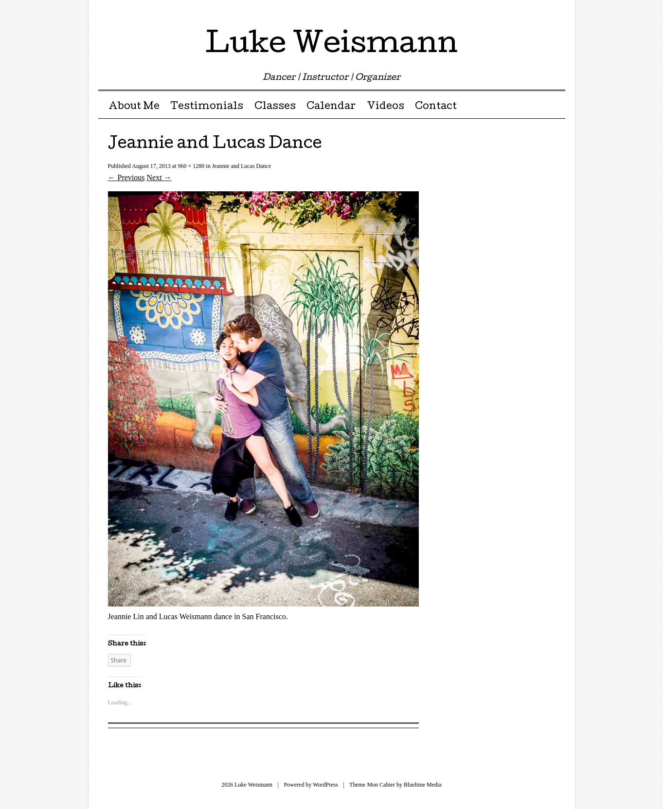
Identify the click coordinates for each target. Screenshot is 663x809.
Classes (275, 107)
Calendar (331, 107)
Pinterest (506, 11)
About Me (134, 107)
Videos (385, 107)
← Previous (126, 177)
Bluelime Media (423, 784)
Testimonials (206, 107)
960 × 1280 (191, 166)
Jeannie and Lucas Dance (241, 166)
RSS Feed (557, 11)
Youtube (540, 11)
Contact (436, 107)
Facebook (489, 11)
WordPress (325, 784)
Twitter (472, 11)
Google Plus (523, 11)
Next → (159, 177)
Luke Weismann (331, 45)
